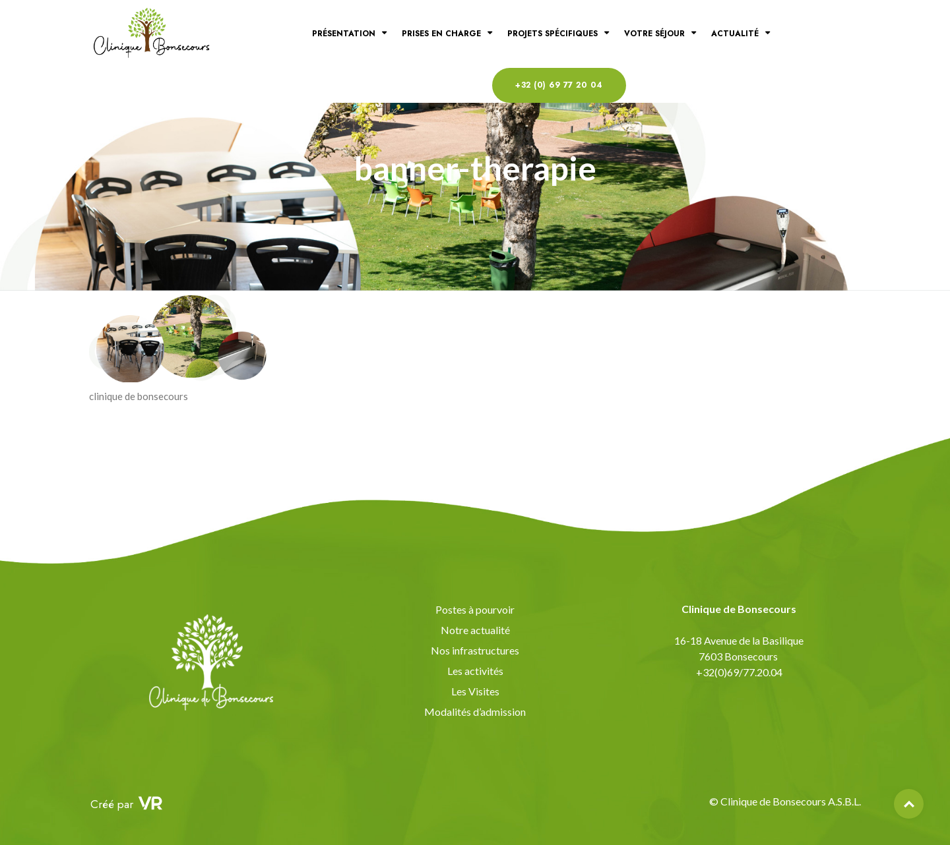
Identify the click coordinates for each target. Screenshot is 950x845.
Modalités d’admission (475, 711)
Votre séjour (654, 34)
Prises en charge (441, 34)
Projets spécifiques (552, 34)
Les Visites (475, 691)
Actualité (735, 34)
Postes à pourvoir (475, 609)
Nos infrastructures (475, 650)
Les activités (475, 670)
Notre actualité (475, 630)
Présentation (343, 34)
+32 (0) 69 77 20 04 (559, 85)
